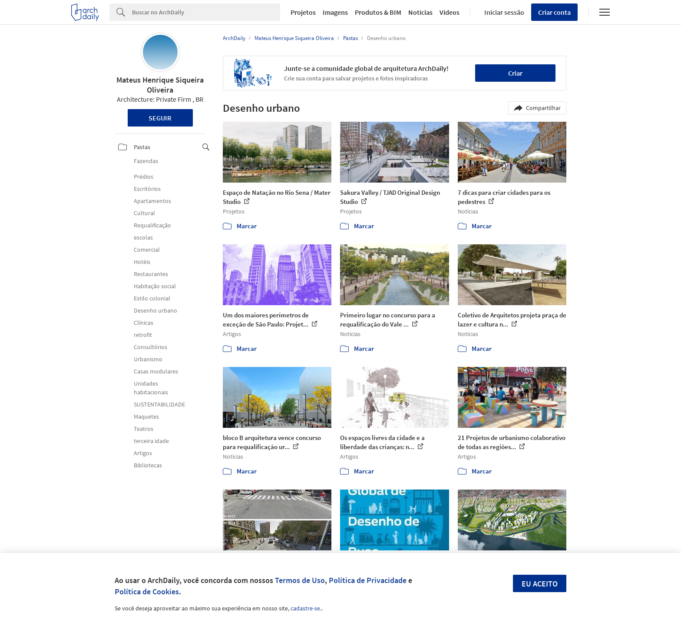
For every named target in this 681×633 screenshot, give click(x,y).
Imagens (335, 12)
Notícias (420, 12)
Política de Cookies (147, 591)
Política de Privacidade (368, 580)
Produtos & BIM (378, 12)
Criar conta (554, 12)
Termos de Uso (300, 580)
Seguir (160, 117)
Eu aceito (540, 584)
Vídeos (450, 12)
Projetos (303, 12)
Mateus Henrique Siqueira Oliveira (160, 85)
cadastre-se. (306, 608)
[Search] (206, 12)
